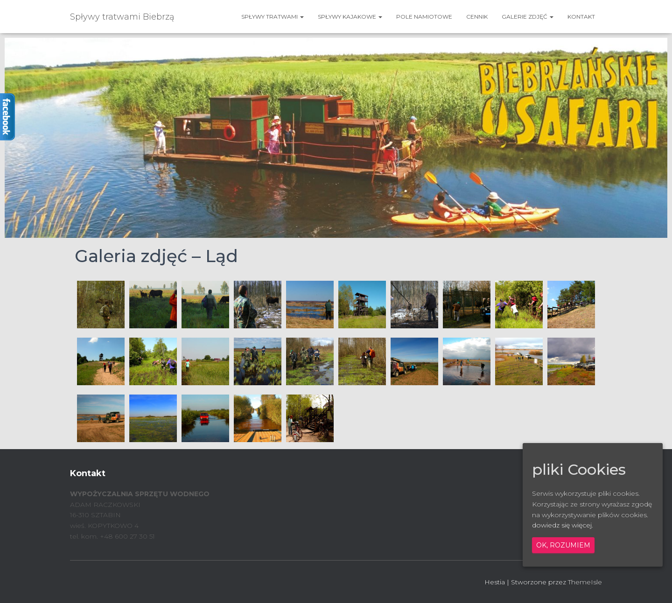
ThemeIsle (585, 582)
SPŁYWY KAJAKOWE (350, 16)
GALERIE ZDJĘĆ (527, 16)
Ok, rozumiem (563, 545)
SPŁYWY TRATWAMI (272, 16)
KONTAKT (581, 16)
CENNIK (477, 16)
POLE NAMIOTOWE (424, 16)
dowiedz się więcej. (562, 525)
